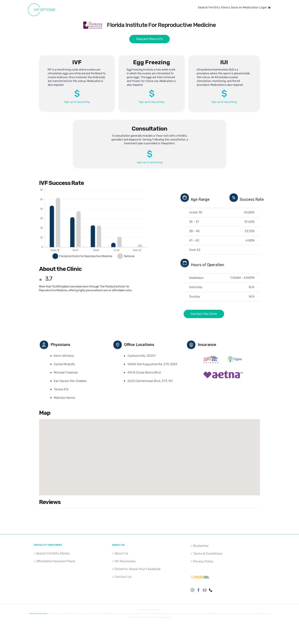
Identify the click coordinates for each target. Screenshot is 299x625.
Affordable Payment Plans (55, 561)
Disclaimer (201, 546)
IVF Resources (125, 561)
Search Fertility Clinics (53, 553)
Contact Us (123, 577)
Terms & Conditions (208, 553)
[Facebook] (198, 590)
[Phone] (210, 590)
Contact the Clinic (204, 314)
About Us (121, 553)
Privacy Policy (203, 561)
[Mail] (204, 590)
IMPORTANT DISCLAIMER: (38, 613)
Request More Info (149, 39)
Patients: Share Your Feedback (137, 569)
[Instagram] (192, 590)
